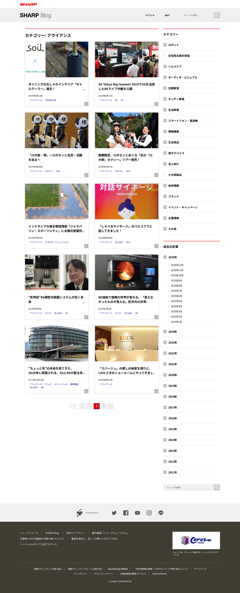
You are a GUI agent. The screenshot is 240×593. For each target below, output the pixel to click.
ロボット (173, 45)
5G (122, 100)
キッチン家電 (176, 99)
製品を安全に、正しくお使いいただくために (95, 538)
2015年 (172, 429)
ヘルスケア (175, 66)
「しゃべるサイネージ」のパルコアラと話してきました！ (125, 228)
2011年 (172, 472)
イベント (150, 15)
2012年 (172, 461)
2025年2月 (176, 316)
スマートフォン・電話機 (183, 121)
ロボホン (49, 171)
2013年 (172, 451)
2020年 (172, 375)
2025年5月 (176, 301)
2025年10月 (177, 275)
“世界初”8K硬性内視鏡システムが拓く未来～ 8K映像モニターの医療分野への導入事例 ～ (56, 299)
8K (116, 100)
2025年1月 (176, 321)
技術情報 (173, 186)
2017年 (172, 407)
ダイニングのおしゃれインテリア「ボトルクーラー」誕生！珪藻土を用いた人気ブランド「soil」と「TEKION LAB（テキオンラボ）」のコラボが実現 (56, 86)
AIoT (167, 15)
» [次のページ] (110, 406)
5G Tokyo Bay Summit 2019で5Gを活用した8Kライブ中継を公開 (126, 86)
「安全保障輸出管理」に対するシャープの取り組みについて (161, 568)
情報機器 (173, 131)
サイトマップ (200, 568)
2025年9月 (176, 280)
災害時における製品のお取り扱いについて (42, 538)
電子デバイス (176, 153)
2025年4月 (176, 306)
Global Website (159, 573)
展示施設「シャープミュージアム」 (110, 533)
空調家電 (173, 88)
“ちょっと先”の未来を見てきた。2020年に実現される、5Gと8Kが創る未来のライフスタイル (55, 370)
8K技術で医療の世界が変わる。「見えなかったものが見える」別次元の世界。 (125, 299)
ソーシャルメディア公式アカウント (38, 544)
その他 (172, 229)
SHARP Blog (52, 533)
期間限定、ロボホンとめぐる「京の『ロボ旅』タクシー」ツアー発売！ (125, 157)
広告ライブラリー (75, 533)
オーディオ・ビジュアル (182, 77)
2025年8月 (176, 285)
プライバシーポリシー (104, 573)
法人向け (119, 242)
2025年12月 (177, 265)
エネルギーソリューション (57, 242)
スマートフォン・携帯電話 (66, 384)
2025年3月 (176, 311)
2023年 (172, 342)
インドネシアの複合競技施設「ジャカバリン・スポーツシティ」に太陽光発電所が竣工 (55, 228)
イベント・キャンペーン (183, 207)
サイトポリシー (81, 573)
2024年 (172, 332)
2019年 (172, 386)
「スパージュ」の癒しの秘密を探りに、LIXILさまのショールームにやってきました (125, 370)
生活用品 (173, 142)
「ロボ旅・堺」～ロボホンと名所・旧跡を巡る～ (55, 157)
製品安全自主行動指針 (118, 568)
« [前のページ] (82, 406)
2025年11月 (177, 270)
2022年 (172, 353)
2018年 (172, 396)
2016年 (172, 418)
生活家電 (173, 110)
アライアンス (36, 100)
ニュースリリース (29, 533)
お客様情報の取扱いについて (133, 573)
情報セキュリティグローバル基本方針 (85, 568)
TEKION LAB (50, 100)
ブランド (173, 196)
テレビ (48, 313)
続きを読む (86, 104)
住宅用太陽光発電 (179, 56)
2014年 (172, 440)
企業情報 (173, 218)
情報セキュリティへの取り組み (48, 568)
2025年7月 (176, 290)
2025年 (172, 257)
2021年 (172, 364)
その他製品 (175, 175)
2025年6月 (176, 296)
